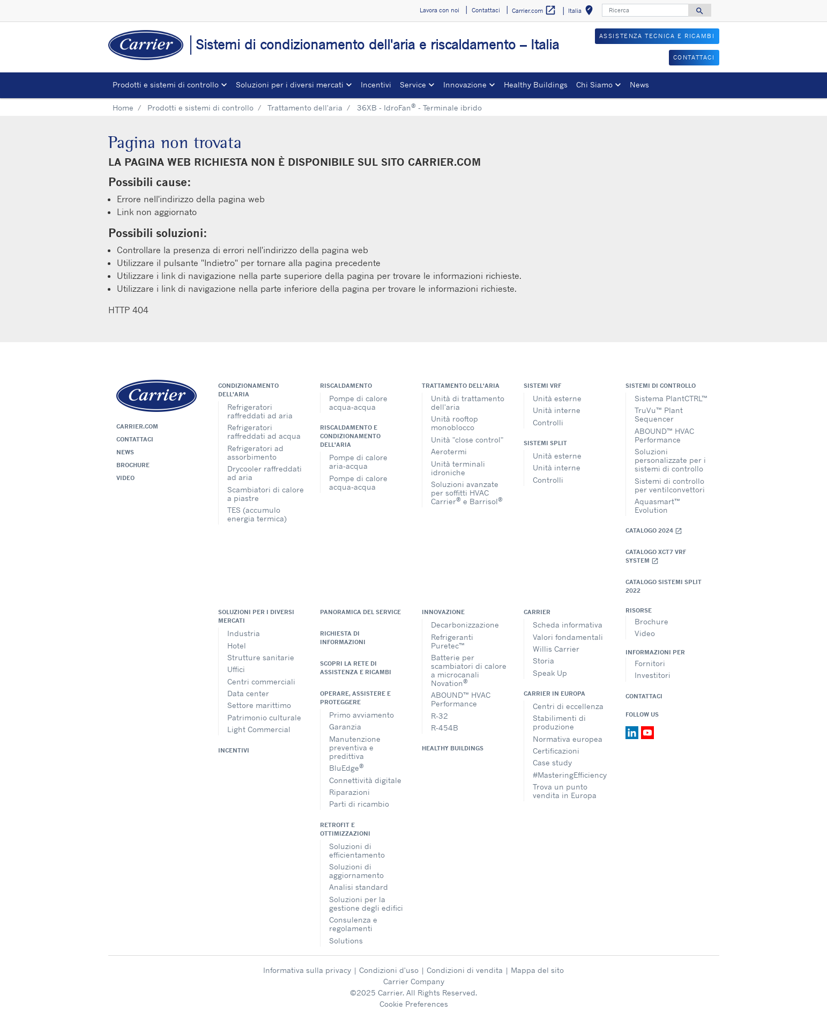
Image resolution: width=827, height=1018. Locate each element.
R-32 (439, 715)
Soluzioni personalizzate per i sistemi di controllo (670, 460)
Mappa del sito (537, 970)
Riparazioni (349, 791)
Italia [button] (582, 12)
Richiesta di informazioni (343, 638)
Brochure (133, 465)
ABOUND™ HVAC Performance (664, 435)
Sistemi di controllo (660, 385)
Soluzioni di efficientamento (357, 850)
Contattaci (134, 439)
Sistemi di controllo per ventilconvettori (670, 485)
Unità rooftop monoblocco (454, 423)
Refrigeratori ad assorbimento (255, 452)
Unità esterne (557, 398)
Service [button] (413, 84)
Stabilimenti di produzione (559, 722)
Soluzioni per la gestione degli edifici (366, 903)
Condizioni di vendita (465, 970)
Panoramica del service (360, 612)
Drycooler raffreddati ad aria (264, 473)
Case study (552, 762)
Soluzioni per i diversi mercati (256, 616)
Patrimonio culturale (264, 717)
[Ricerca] (645, 10)
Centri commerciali (261, 681)
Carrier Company (413, 981)
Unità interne (556, 410)
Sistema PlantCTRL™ (671, 398)
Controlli (548, 422)
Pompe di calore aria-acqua (358, 461)
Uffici (236, 669)
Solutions (346, 940)
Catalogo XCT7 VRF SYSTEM (655, 556)
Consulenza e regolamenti (353, 924)
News (639, 84)
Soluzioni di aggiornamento (356, 871)
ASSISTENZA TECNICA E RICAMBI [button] (657, 36)
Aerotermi (449, 451)
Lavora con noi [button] (439, 10)
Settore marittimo (259, 705)
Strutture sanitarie (260, 657)
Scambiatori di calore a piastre (265, 494)
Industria (243, 633)
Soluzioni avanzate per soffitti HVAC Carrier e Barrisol (467, 493)
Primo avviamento (361, 714)
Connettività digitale (365, 780)
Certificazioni (556, 750)
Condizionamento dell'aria (248, 390)
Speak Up (550, 672)
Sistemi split (545, 443)
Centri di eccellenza (568, 706)
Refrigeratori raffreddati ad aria (260, 411)
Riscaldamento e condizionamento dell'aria (350, 436)
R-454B (444, 727)
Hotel (236, 645)
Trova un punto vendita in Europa (565, 791)
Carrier (537, 612)
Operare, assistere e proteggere (355, 698)
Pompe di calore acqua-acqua (358, 402)
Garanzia (345, 726)
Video (125, 478)
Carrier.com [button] (534, 10)
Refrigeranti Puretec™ (452, 641)
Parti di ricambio (359, 803)
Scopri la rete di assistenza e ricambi (355, 668)
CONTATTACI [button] (694, 57)
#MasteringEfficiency (570, 774)
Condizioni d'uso (389, 970)
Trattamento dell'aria (304, 107)
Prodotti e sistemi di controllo (200, 107)
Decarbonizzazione (465, 624)
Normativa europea (567, 738)
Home (123, 107)
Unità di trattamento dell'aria (467, 402)
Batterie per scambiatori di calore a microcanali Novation (468, 670)
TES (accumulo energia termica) (257, 514)
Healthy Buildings (536, 84)
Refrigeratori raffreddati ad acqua (264, 431)
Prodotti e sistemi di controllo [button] (166, 84)
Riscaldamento (346, 385)
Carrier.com (137, 426)
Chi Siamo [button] (594, 84)
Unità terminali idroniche (458, 468)
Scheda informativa (567, 624)
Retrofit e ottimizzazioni (345, 829)
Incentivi (376, 84)
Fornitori (650, 663)
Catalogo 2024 (653, 531)
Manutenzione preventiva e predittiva (355, 747)
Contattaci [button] (486, 10)
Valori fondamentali (568, 636)
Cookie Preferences (413, 1003)
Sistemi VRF (542, 385)
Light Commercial (258, 729)
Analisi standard (358, 886)
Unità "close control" (467, 439)
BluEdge (346, 767)
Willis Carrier (556, 648)
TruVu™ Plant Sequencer (659, 414)
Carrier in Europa (554, 693)
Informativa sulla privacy (307, 970)
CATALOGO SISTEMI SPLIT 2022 (663, 586)
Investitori (652, 675)
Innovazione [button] (465, 84)
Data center (248, 693)
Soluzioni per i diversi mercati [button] (290, 84)
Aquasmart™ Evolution (657, 505)
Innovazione (443, 612)
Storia (543, 660)
